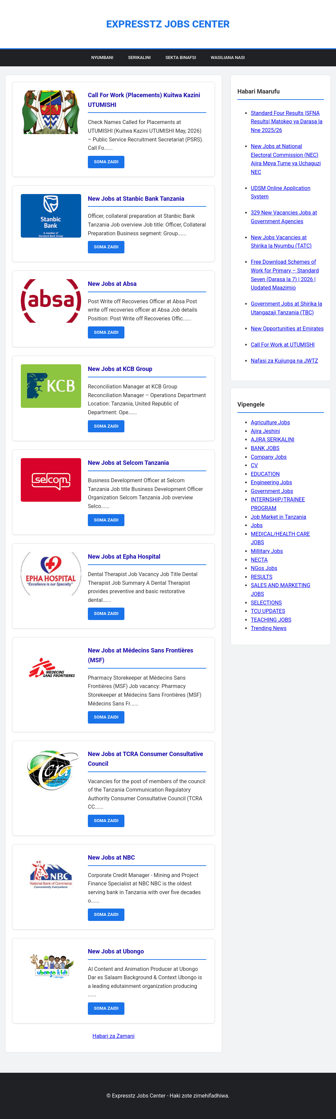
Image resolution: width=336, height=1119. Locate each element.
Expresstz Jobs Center (168, 24)
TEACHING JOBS (271, 620)
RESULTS (261, 577)
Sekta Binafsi (180, 57)
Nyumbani (102, 57)
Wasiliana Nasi (228, 57)
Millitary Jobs (267, 551)
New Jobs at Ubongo (116, 951)
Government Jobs (272, 491)
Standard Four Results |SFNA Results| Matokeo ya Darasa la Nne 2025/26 (287, 121)
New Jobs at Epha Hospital (124, 556)
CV (254, 465)
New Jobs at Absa (112, 283)
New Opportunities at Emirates (287, 328)
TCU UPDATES (268, 611)
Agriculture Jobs (270, 422)
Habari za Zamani (113, 1036)
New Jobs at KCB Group (120, 368)
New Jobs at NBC (111, 857)
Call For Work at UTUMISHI (283, 344)
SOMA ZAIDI (106, 161)
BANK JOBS (265, 448)
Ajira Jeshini (265, 431)
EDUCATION (265, 474)
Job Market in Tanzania (278, 517)
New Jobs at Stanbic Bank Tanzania (136, 198)
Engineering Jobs (271, 482)
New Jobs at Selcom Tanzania (128, 462)
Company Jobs (269, 457)
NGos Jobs (264, 568)
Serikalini (139, 57)
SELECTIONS (266, 603)
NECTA (259, 560)
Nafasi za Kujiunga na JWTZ (284, 361)
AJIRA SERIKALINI (272, 439)
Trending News (268, 628)
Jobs (257, 525)
